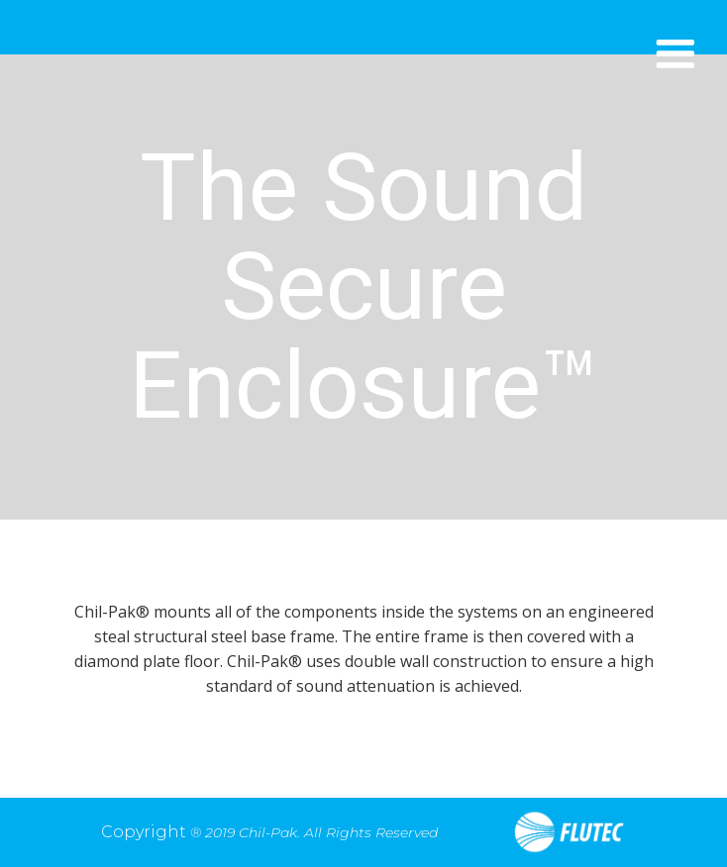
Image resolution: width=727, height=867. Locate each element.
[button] (675, 55)
